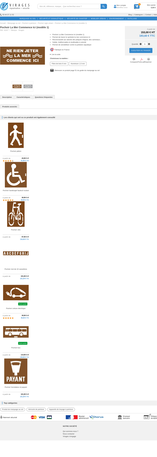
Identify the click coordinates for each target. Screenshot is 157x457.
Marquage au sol (14, 23)
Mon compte (119, 5)
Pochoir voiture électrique (16, 308)
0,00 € (153, 8)
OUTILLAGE (131, 19)
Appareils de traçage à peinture (61, 409)
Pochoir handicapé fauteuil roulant (16, 190)
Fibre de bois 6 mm (59, 64)
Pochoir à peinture (29, 23)
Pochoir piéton (15, 151)
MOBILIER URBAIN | (99, 19)
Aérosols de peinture (36, 409)
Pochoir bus (15, 348)
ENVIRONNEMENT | (117, 19)
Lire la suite (56, 54)
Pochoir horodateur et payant (16, 387)
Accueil (3, 23)
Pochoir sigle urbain (45, 23)
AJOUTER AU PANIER (140, 50)
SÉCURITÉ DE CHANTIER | (77, 19)
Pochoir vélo (16, 230)
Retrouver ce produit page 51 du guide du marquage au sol (77, 70)
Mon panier (151, 5)
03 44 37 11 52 (7, 15)
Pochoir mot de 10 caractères (16, 269)
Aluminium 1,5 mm (78, 64)
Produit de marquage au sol (12, 409)
